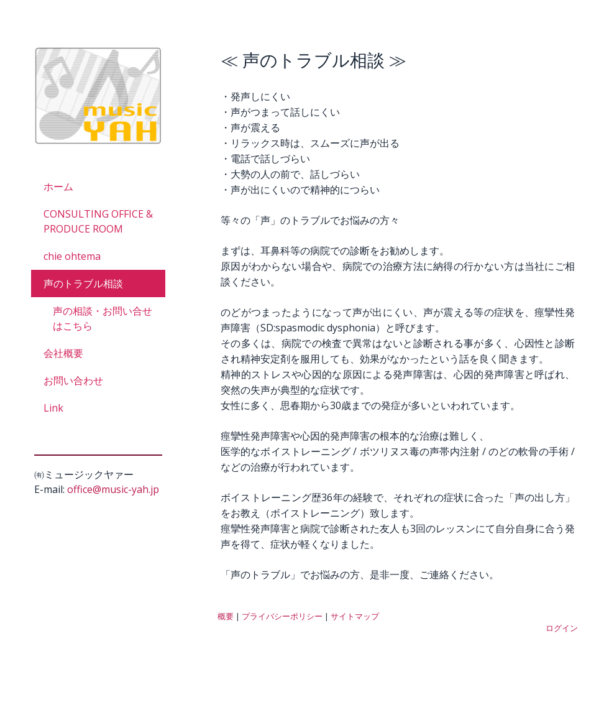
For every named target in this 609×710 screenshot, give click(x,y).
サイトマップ (355, 616)
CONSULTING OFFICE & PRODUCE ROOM (98, 221)
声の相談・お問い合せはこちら (102, 318)
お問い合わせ (73, 380)
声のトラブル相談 (83, 283)
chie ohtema (72, 256)
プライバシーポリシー (282, 616)
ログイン (562, 628)
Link (53, 408)
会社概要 (63, 353)
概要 (226, 616)
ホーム (58, 186)
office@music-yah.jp (113, 489)
